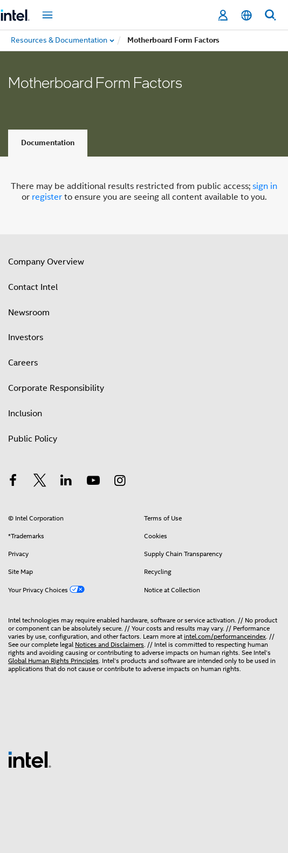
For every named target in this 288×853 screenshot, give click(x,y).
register (47, 197)
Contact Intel (33, 287)
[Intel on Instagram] (120, 482)
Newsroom (29, 312)
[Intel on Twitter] (40, 482)
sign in (264, 186)
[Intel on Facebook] (13, 482)
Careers (23, 362)
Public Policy (32, 439)
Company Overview (46, 261)
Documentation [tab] (47, 143)
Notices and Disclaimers (109, 644)
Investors (25, 337)
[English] (246, 15)
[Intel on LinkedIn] (66, 482)
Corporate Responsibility (56, 388)
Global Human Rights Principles (53, 660)
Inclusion (25, 413)
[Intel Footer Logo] (29, 759)
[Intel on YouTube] (93, 482)
